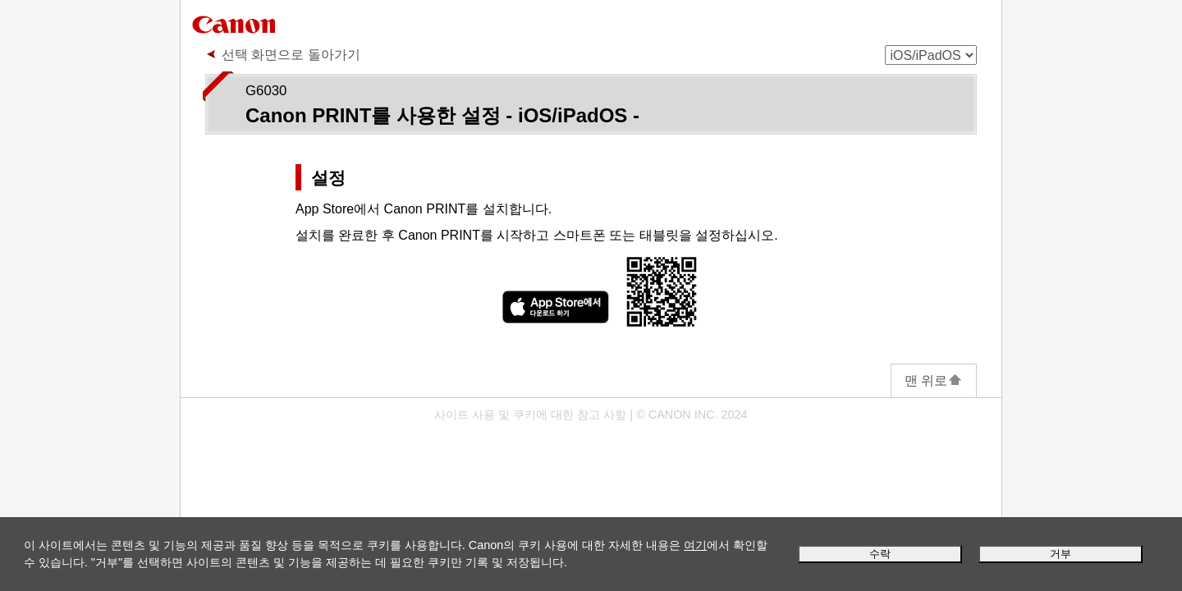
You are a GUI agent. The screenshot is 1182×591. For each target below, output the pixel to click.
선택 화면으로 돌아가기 (291, 55)
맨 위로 (934, 380)
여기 (695, 545)
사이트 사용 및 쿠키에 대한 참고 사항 (530, 414)
